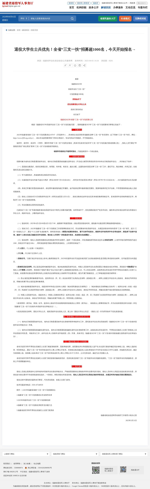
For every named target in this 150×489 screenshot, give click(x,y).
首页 (71, 9)
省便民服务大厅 (107, 18)
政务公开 (94, 9)
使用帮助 (16, 464)
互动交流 (130, 9)
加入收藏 (27, 464)
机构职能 (81, 9)
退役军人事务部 (83, 3)
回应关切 (34, 30)
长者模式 (125, 18)
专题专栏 (143, 9)
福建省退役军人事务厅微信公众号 (115, 3)
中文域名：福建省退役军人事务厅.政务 (35, 472)
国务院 (71, 3)
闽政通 (132, 3)
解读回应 (106, 9)
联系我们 (6, 464)
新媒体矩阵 (95, 463)
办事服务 (118, 9)
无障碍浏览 (140, 18)
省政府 (95, 3)
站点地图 (37, 464)
